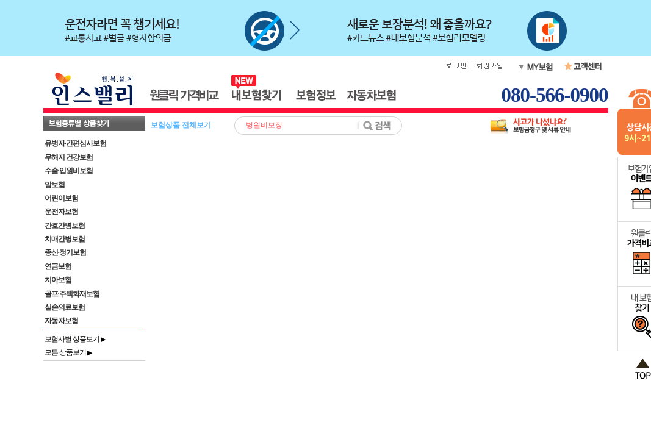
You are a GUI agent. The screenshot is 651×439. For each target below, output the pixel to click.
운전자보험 (61, 211)
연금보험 (58, 266)
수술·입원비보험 (69, 170)
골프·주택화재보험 (72, 294)
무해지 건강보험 (69, 157)
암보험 (55, 184)
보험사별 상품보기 (75, 339)
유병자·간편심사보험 (75, 143)
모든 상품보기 (68, 352)
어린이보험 (61, 198)
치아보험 (58, 280)
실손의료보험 (65, 307)
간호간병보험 (65, 225)
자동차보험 (61, 320)
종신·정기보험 (65, 252)
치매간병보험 (65, 239)
